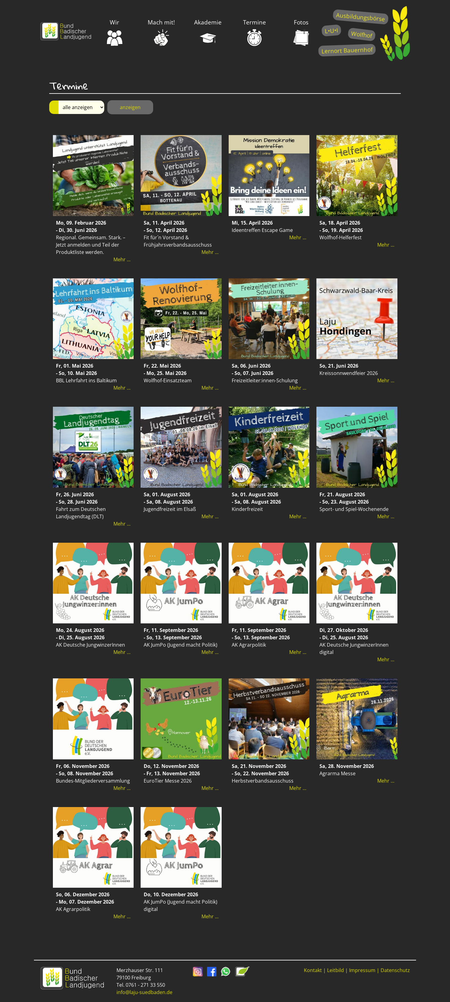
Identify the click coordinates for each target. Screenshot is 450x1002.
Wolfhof (362, 34)
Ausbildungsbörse (360, 17)
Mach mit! (161, 32)
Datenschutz (395, 970)
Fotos (301, 32)
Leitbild (335, 970)
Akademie (208, 32)
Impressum (362, 970)
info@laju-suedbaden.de (144, 992)
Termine (254, 32)
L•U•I (331, 30)
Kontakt (313, 970)
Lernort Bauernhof (347, 50)
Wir (114, 32)
